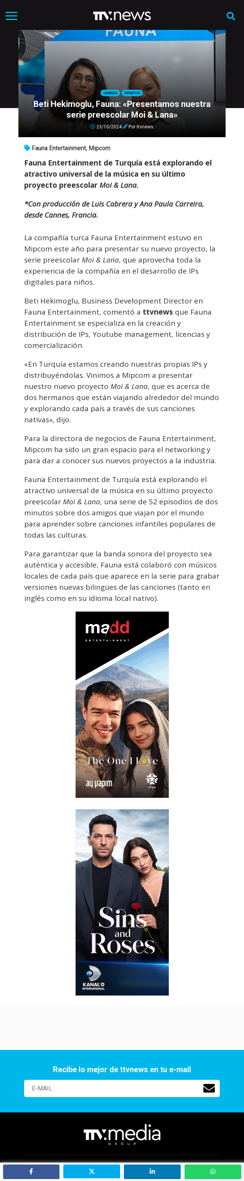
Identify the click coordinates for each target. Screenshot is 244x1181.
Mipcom (99, 148)
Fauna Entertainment (59, 148)
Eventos (132, 93)
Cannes (110, 93)
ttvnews (145, 126)
